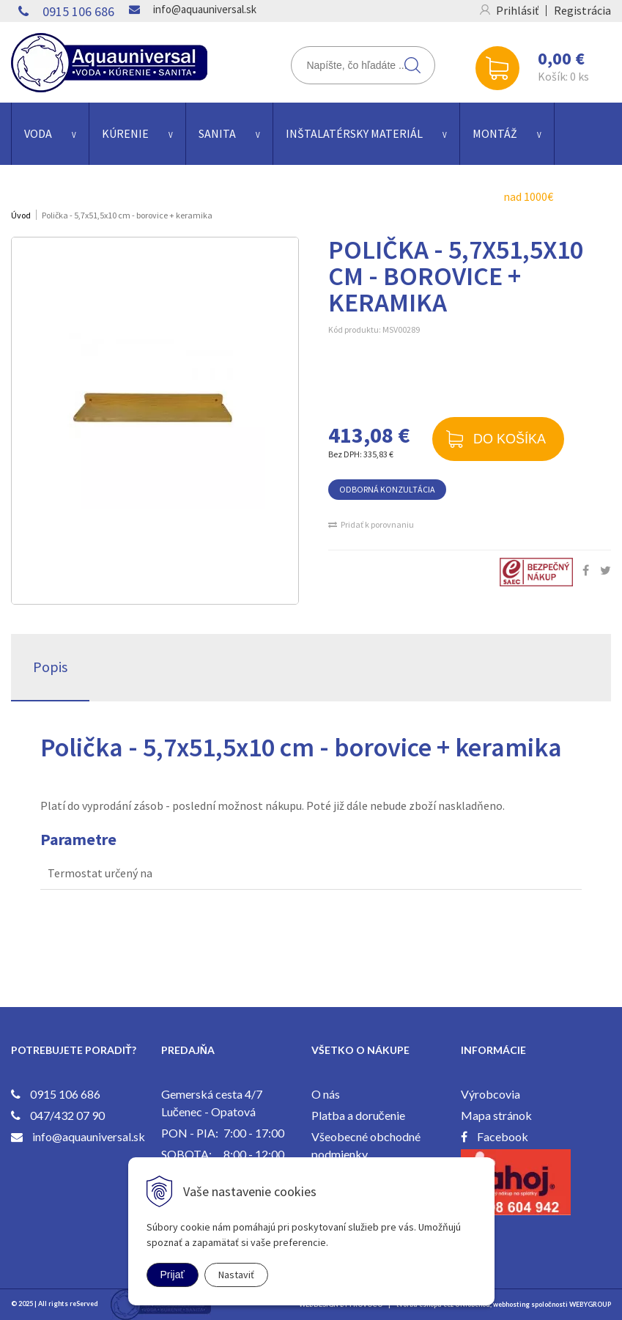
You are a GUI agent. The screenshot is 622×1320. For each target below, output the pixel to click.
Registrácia (582, 10)
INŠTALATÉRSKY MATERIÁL (354, 133)
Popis (50, 666)
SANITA (217, 133)
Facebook (502, 1136)
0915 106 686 (78, 11)
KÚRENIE (125, 133)
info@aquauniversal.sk (204, 9)
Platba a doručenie (358, 1115)
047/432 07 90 (67, 1115)
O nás (325, 1094)
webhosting (511, 1304)
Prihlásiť (517, 10)
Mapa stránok (496, 1115)
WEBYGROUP (590, 1304)
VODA (38, 133)
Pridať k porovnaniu (377, 524)
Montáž (495, 133)
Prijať (172, 1274)
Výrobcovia (490, 1094)
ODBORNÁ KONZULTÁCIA (387, 489)
